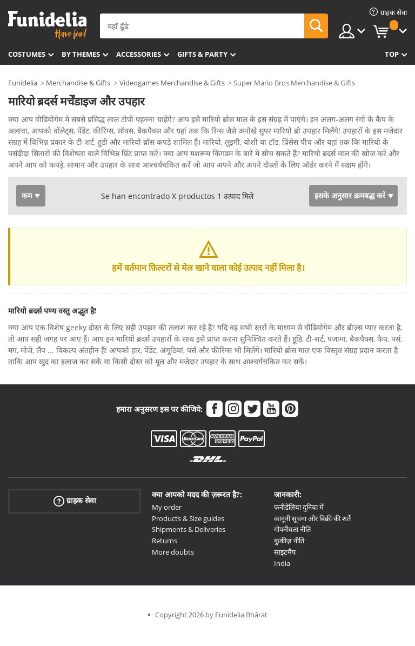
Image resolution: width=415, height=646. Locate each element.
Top (392, 54)
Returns (164, 556)
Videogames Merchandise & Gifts (172, 83)
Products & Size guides (188, 533)
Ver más (33, 178)
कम (27, 210)
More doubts (173, 567)
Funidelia (22, 83)
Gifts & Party (202, 54)
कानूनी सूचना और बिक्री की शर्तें (312, 533)
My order (167, 522)
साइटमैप (285, 567)
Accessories (138, 54)
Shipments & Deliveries (188, 544)
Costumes (26, 54)
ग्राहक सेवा (74, 516)
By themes (81, 54)
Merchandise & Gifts (78, 83)
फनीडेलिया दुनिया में (299, 522)
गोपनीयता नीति (292, 544)
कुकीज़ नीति (289, 556)
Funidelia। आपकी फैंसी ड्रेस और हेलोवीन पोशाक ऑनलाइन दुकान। (47, 25)
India (282, 578)
